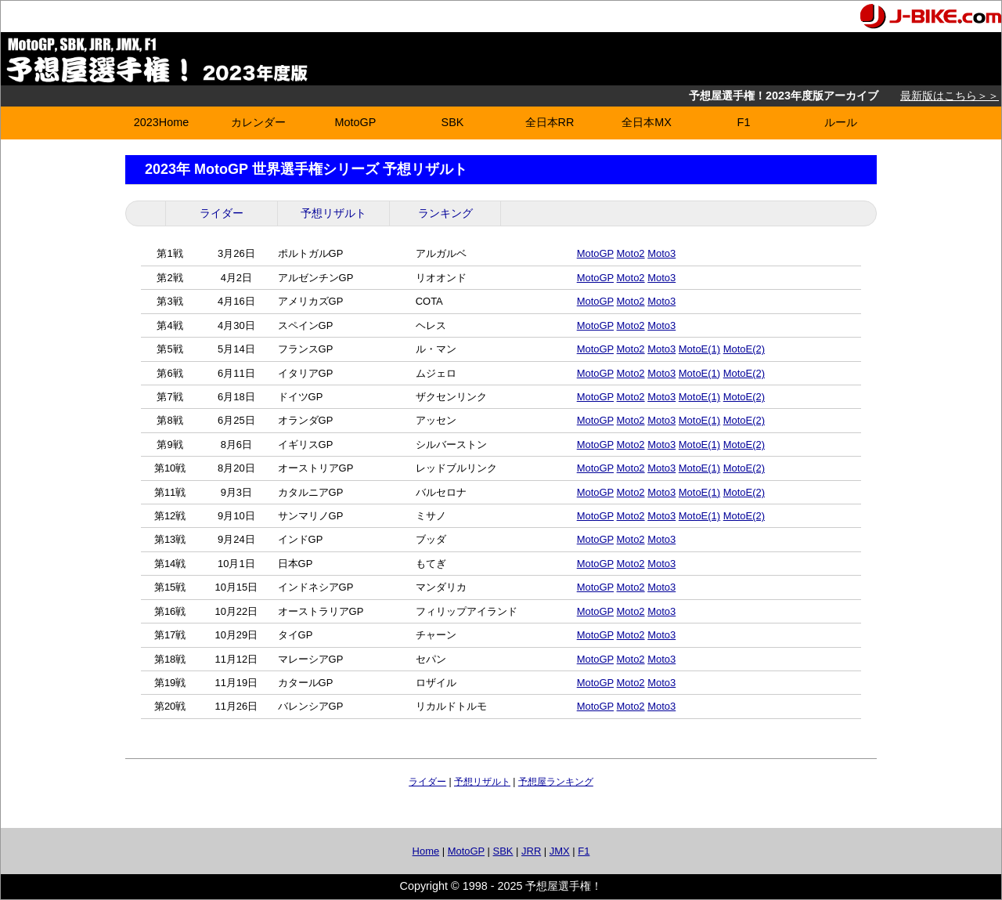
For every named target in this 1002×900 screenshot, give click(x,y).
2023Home (161, 122)
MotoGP (356, 122)
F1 (744, 122)
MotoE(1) (699, 349)
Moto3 (661, 253)
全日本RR (550, 122)
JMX (560, 851)
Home (426, 851)
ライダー (221, 213)
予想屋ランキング (555, 781)
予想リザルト (333, 213)
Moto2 (631, 253)
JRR (531, 851)
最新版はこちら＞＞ (949, 95)
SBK (453, 122)
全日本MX (647, 122)
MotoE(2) (744, 349)
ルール (840, 122)
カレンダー (258, 122)
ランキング (445, 213)
